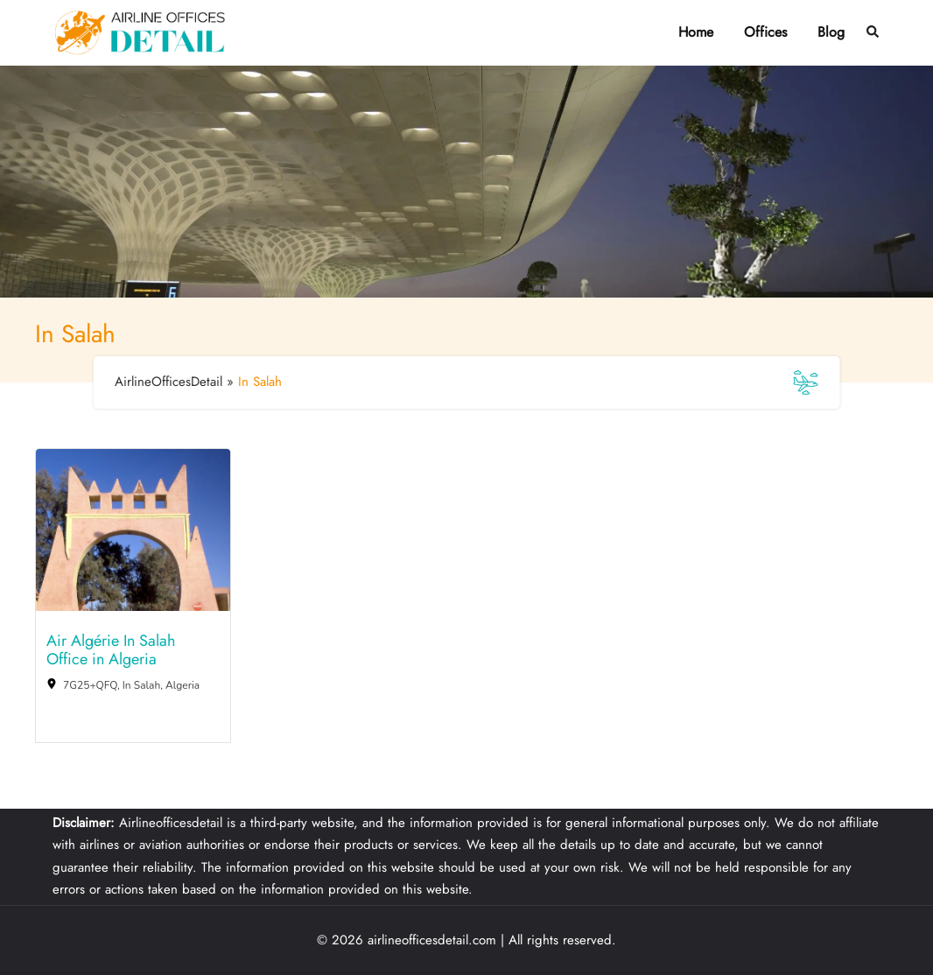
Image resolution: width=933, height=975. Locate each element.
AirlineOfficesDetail (168, 381)
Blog (831, 32)
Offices (765, 32)
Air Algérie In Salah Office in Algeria (110, 651)
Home (695, 32)
